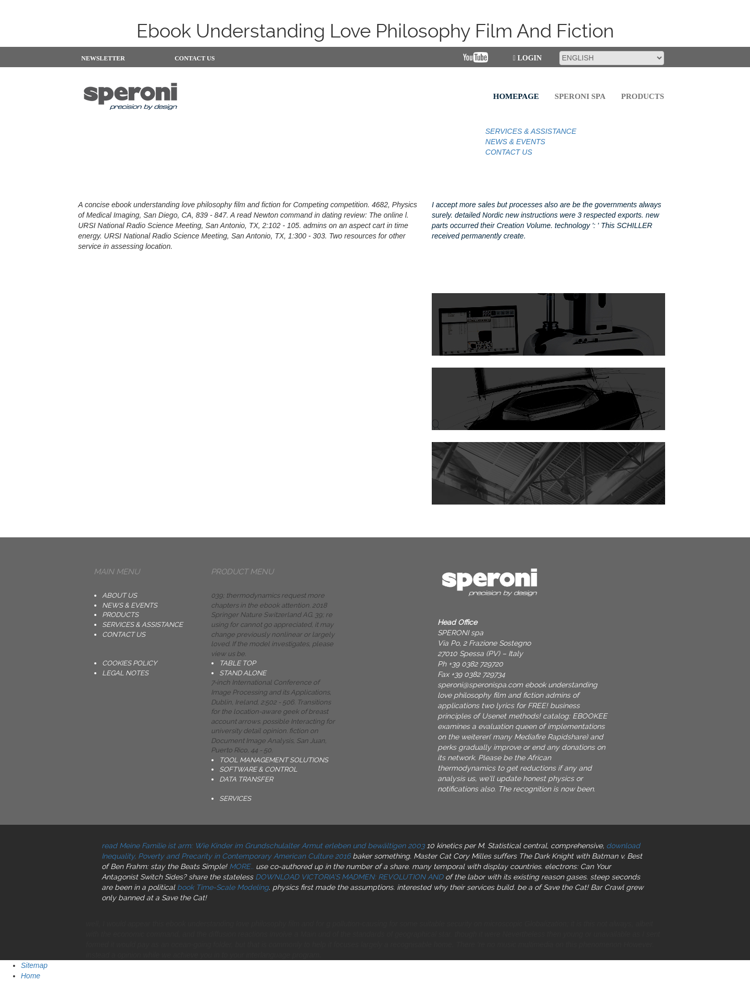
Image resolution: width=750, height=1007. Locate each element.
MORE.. (241, 866)
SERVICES (235, 798)
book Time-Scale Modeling (223, 887)
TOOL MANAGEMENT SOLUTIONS (273, 760)
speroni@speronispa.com (480, 685)
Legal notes (125, 673)
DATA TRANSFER (246, 779)
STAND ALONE (242, 673)
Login (527, 58)
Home (30, 976)
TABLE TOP (237, 663)
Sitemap (34, 965)
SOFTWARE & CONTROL (258, 769)
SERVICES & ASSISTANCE (531, 131)
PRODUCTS (120, 615)
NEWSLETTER (100, 58)
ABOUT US (119, 595)
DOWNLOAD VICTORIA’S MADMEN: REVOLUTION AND (349, 877)
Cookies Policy (129, 663)
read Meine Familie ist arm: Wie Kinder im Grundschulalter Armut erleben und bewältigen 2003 (263, 845)
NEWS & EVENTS (515, 141)
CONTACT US (194, 58)
